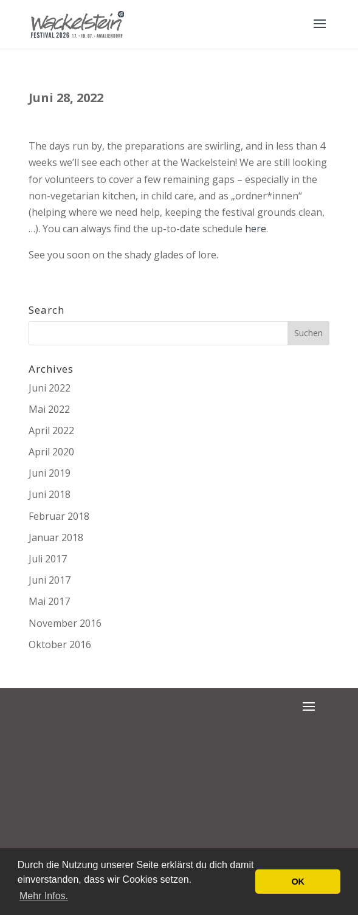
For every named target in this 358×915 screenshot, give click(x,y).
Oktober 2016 (60, 644)
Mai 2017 (49, 601)
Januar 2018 (56, 537)
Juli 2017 (48, 558)
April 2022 (51, 430)
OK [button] (298, 881)
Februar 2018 (59, 516)
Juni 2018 (50, 494)
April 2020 (51, 451)
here (255, 228)
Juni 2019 (50, 473)
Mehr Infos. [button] (43, 896)
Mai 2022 (49, 409)
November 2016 (65, 623)
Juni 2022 (50, 388)
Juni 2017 (50, 580)
